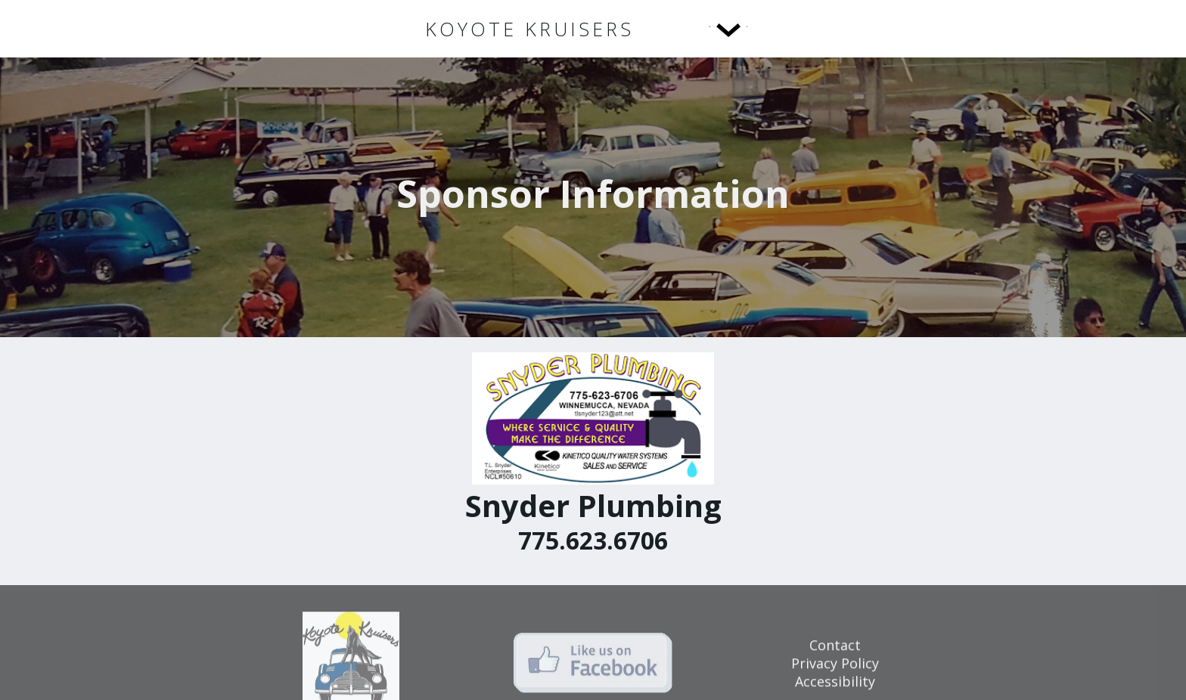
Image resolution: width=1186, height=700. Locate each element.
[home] (529, 29)
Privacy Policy (835, 670)
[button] (697, 28)
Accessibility (835, 688)
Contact (835, 652)
